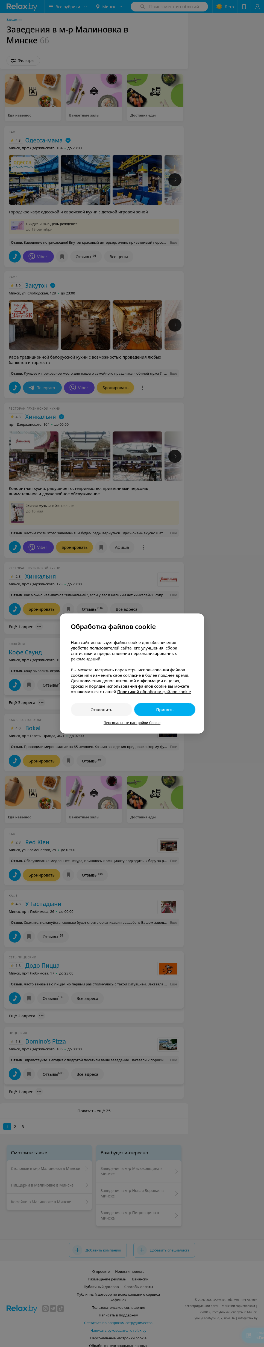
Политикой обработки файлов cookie (154, 691)
